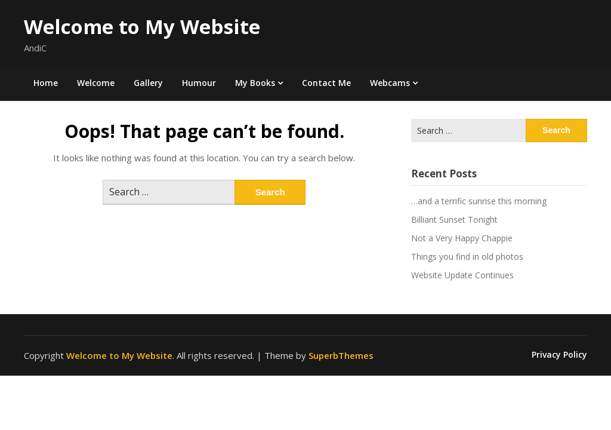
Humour (199, 82)
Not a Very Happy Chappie (462, 238)
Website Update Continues (462, 275)
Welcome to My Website (142, 26)
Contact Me (326, 82)
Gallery (148, 82)
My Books (255, 82)
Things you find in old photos (467, 256)
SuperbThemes (341, 355)
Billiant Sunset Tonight (454, 219)
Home (45, 82)
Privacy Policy (559, 355)
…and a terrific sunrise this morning (479, 201)
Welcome (96, 82)
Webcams (390, 82)
